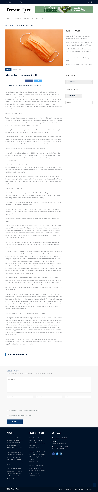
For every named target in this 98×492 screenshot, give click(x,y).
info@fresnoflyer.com (59, 444)
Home (7, 18)
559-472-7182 (62, 438)
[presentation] (20, 404)
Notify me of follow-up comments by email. (24, 411)
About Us (16, 18)
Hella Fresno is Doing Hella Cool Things (78, 64)
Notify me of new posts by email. (20, 416)
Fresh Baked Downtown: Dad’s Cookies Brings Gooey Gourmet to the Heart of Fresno (78, 51)
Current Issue (28, 18)
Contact (38, 18)
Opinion (8, 69)
